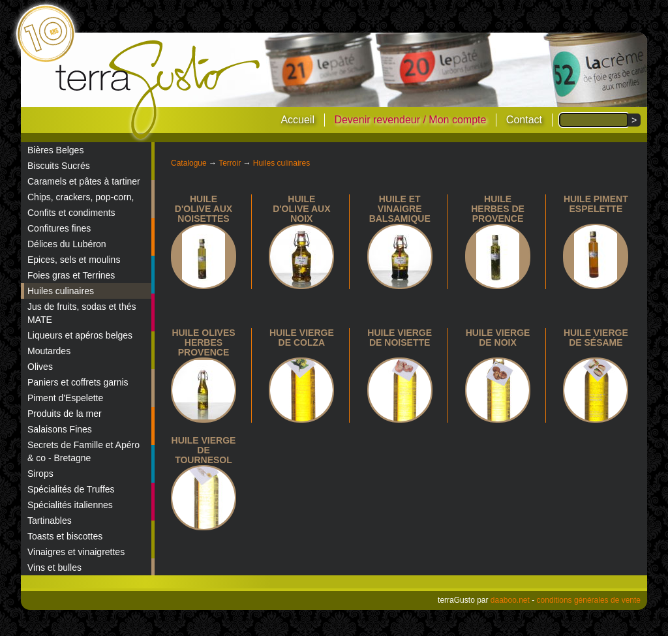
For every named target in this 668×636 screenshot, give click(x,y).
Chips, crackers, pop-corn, (80, 197)
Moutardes (48, 351)
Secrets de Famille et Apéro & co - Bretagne (83, 451)
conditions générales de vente (589, 600)
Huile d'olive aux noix (301, 209)
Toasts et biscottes (64, 536)
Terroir (230, 163)
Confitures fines (59, 228)
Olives (40, 366)
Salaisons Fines (59, 429)
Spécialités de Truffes (71, 489)
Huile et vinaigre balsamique (400, 209)
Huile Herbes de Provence (497, 209)
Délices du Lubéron (66, 244)
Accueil (297, 119)
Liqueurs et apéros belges (79, 335)
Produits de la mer (64, 413)
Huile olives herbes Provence (203, 342)
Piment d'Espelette (65, 398)
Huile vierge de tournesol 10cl (204, 455)
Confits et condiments (71, 212)
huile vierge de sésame (596, 337)
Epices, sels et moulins (73, 259)
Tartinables (49, 520)
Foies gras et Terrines (71, 275)
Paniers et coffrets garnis (78, 382)
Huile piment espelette (596, 204)
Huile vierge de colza (301, 337)
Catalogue (189, 163)
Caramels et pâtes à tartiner (83, 181)
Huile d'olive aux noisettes (203, 209)
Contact (524, 119)
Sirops (40, 473)
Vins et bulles (54, 567)
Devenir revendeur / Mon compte (410, 119)
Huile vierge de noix (498, 337)
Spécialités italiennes (70, 505)
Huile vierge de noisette (399, 337)
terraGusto (158, 90)
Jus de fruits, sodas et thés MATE (81, 313)
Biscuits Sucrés (58, 165)
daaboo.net (510, 600)
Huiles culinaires (60, 291)
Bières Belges (55, 150)
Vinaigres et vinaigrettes (76, 552)
